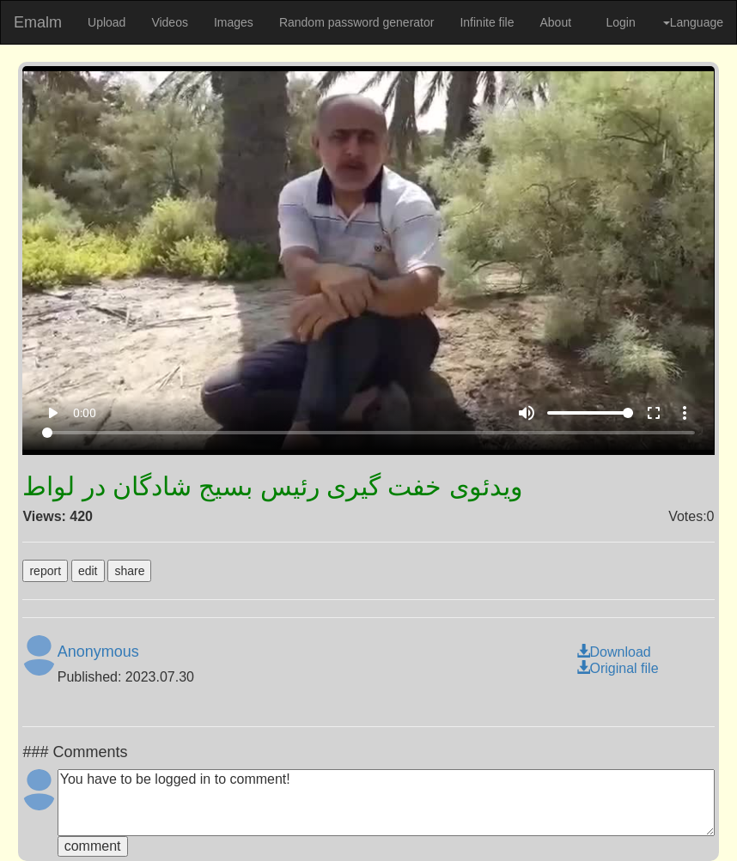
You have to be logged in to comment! (386, 802)
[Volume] (590, 413)
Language (693, 22)
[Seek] (369, 432)
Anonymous (98, 651)
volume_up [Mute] (526, 413)
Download (613, 652)
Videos (169, 22)
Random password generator (357, 22)
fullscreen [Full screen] (653, 413)
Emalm (38, 22)
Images (233, 22)
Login (620, 22)
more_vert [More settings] (684, 413)
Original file (617, 668)
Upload (106, 22)
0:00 (84, 413)
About (555, 22)
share (129, 571)
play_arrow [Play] (52, 413)
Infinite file (487, 22)
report (45, 571)
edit (88, 571)
